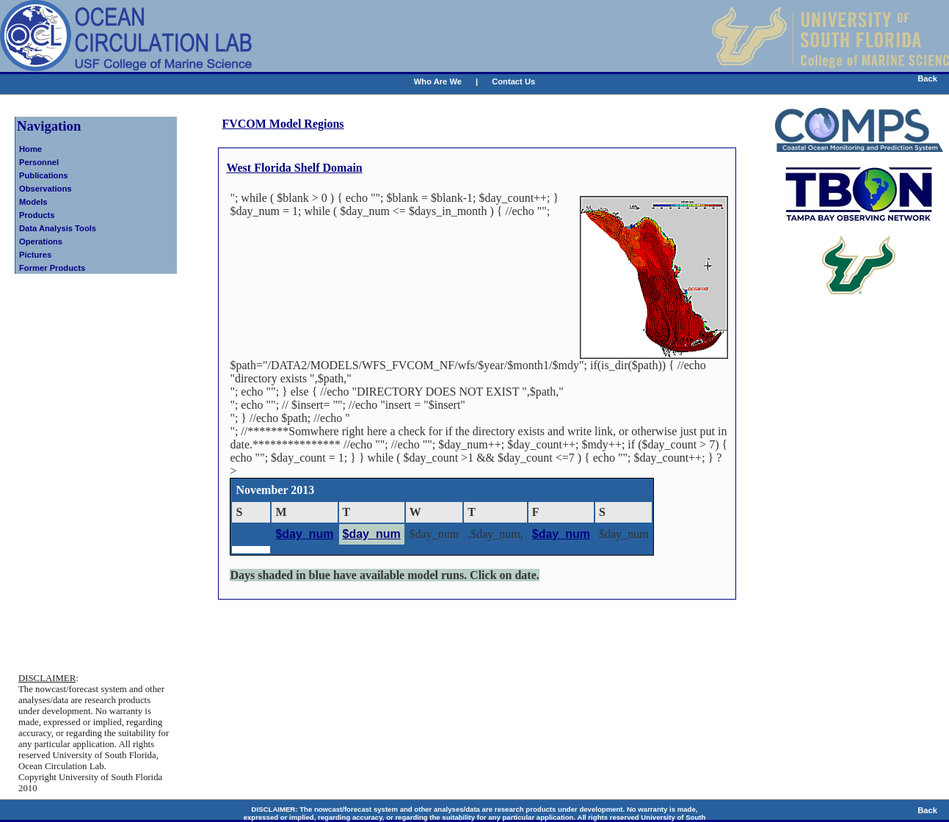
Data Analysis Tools (57, 228)
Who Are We (438, 81)
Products (37, 215)
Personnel (39, 162)
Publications (43, 175)
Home (30, 149)
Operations (40, 241)
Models (33, 201)
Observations (45, 188)
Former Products (52, 267)
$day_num (304, 534)
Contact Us (513, 81)
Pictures (35, 254)
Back (927, 78)
